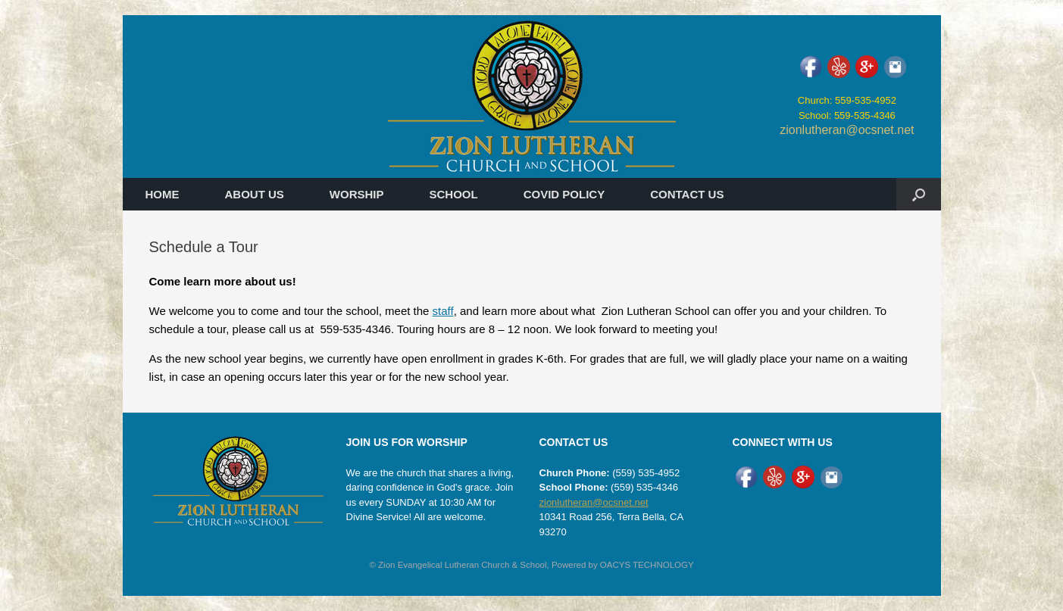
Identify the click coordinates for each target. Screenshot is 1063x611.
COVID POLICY (564, 194)
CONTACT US (687, 194)
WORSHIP (357, 194)
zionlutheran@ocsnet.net (847, 129)
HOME (162, 194)
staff (443, 310)
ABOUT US (254, 194)
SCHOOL (454, 194)
